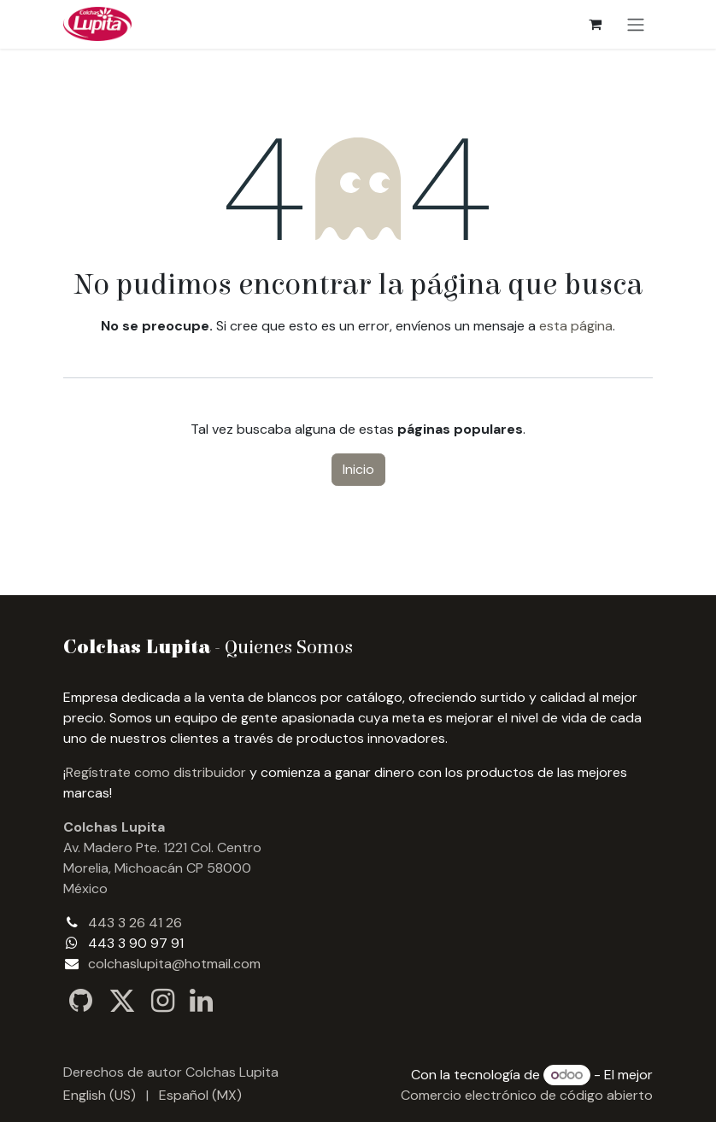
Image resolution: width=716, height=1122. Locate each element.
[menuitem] (99, 1095)
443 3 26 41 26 (135, 923)
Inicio (358, 469)
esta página (576, 326)
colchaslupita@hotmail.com (174, 964)
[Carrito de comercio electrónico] (595, 24)
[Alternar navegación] (636, 24)
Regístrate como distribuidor (156, 772)
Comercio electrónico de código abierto (527, 1095)
